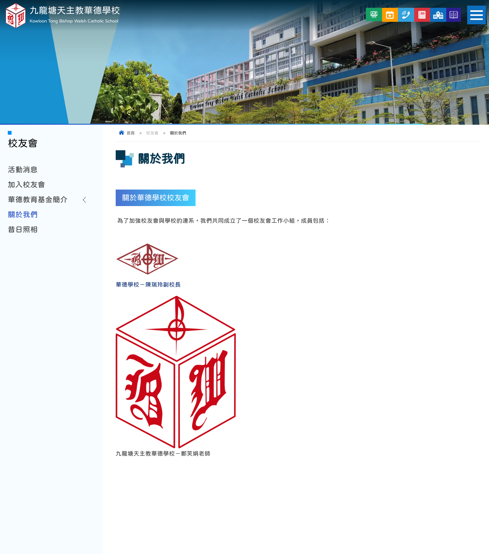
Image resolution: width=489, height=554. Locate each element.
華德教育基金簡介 (38, 199)
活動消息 (23, 169)
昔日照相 (23, 229)
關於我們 (23, 214)
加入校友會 (26, 184)
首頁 (131, 133)
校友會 (152, 133)
